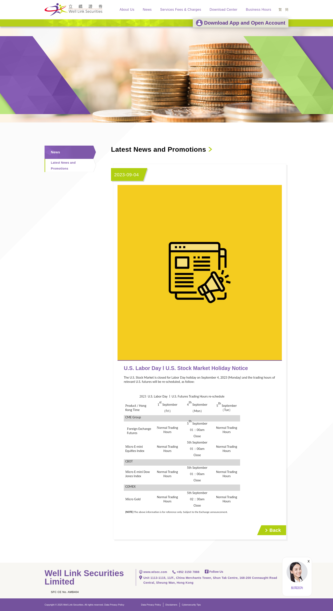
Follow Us (214, 571)
